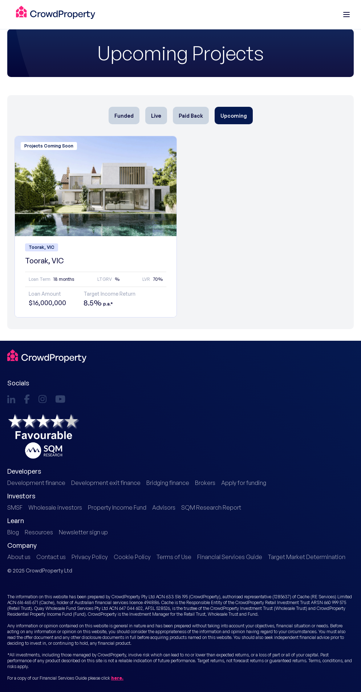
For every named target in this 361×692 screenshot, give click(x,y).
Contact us (51, 557)
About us (19, 557)
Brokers (205, 483)
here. (117, 678)
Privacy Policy (90, 557)
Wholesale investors (55, 507)
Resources (39, 532)
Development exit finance (106, 483)
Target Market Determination (306, 557)
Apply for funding (243, 483)
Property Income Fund (117, 507)
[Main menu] (346, 14)
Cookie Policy (132, 557)
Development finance (36, 483)
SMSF (15, 507)
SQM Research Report (211, 507)
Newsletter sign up (83, 532)
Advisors (163, 507)
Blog (13, 532)
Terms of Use (174, 557)
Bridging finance (167, 483)
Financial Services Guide (229, 557)
